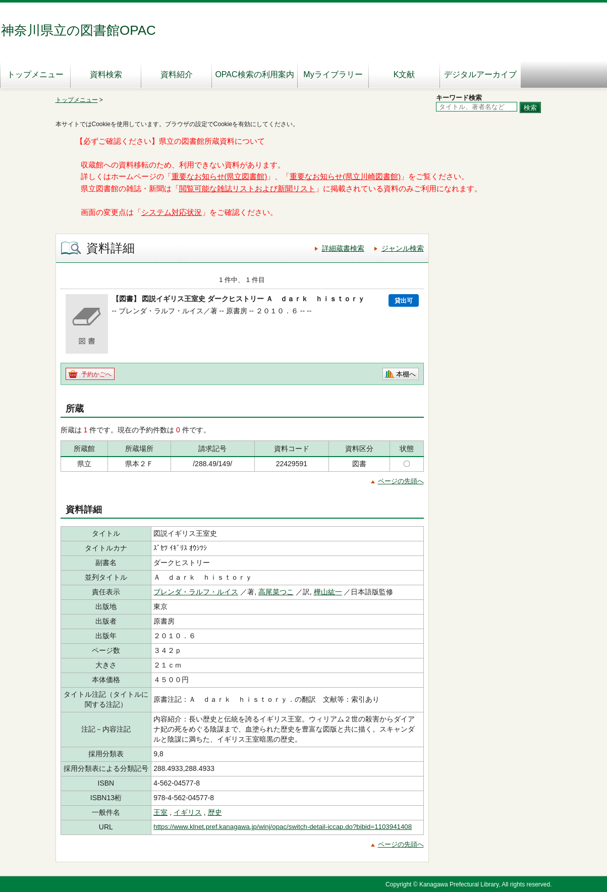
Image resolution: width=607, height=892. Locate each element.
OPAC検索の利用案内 (254, 74)
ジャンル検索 (402, 248)
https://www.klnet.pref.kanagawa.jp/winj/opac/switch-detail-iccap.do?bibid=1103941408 (282, 826)
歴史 (215, 812)
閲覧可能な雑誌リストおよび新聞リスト (247, 189)
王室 (160, 812)
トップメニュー (35, 74)
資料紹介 (176, 74)
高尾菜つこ (276, 592)
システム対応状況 (171, 212)
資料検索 (106, 74)
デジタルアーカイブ (480, 74)
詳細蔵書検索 (343, 248)
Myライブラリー (332, 74)
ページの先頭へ (401, 481)
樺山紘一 (328, 592)
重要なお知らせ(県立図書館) (219, 177)
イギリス (188, 812)
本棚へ (406, 374)
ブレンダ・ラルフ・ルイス (195, 592)
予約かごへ (96, 374)
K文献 (404, 74)
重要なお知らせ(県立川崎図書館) (345, 177)
